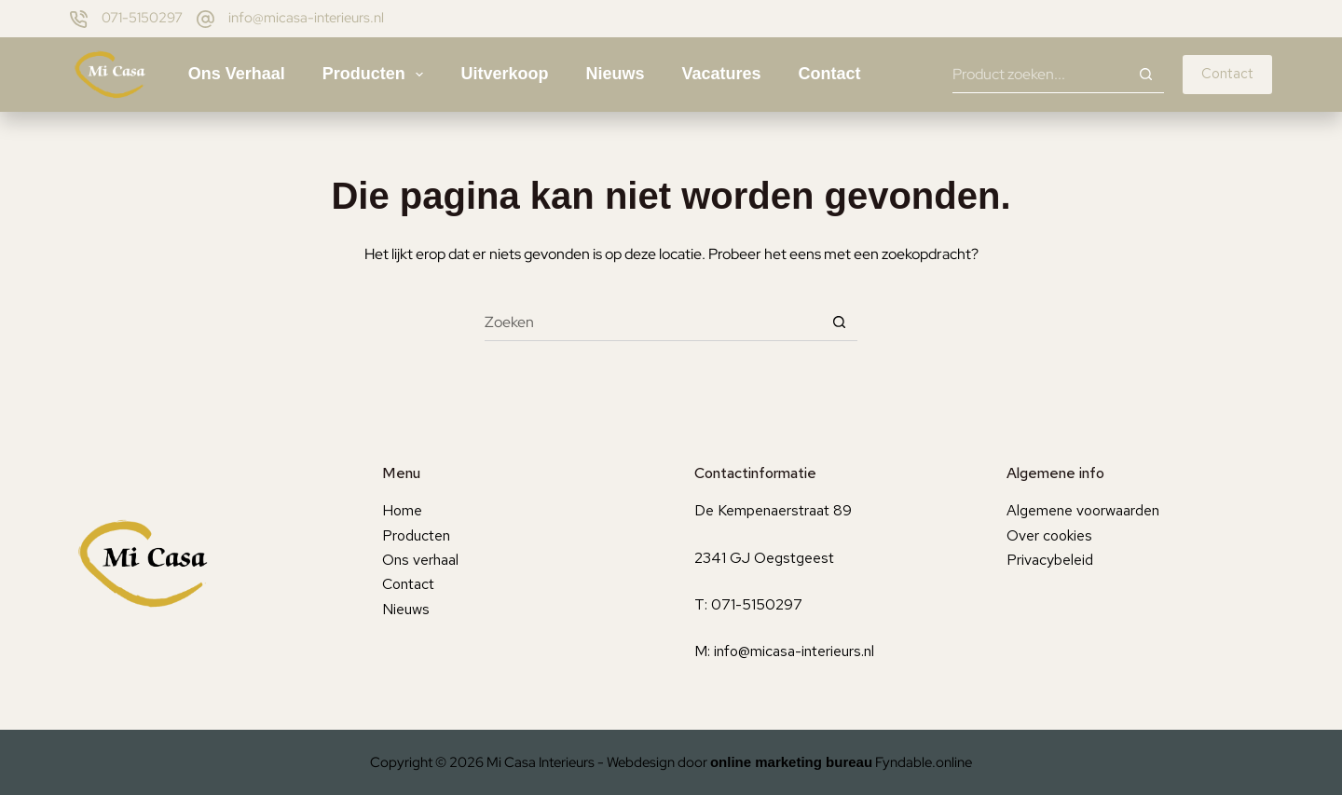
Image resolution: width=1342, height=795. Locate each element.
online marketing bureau (791, 762)
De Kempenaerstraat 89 (773, 510)
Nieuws (614, 73)
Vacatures (721, 73)
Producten (376, 74)
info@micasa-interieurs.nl (306, 17)
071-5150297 (142, 17)
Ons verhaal (236, 73)
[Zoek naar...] (1039, 74)
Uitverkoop (504, 73)
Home (402, 510)
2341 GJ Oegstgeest (764, 558)
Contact (830, 73)
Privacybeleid (1049, 559)
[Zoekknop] (1145, 74)
